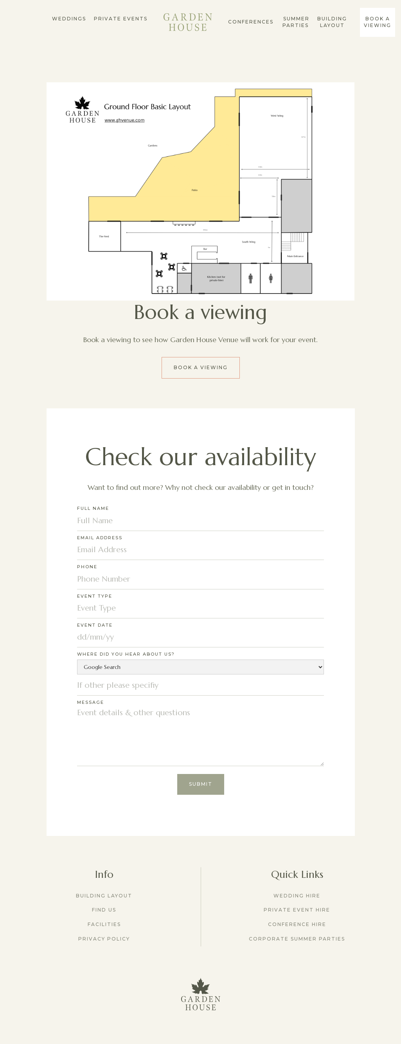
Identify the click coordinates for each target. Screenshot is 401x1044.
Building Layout (332, 22)
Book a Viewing (377, 22)
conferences (250, 22)
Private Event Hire (297, 910)
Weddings (69, 19)
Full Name (93, 508)
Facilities (104, 924)
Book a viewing (201, 367)
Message (90, 702)
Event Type (94, 596)
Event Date (95, 625)
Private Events (120, 19)
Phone (87, 566)
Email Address (99, 537)
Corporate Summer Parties (297, 939)
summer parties (295, 22)
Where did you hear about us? (126, 654)
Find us (104, 910)
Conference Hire (297, 924)
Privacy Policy (104, 939)
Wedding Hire (296, 896)
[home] (187, 22)
